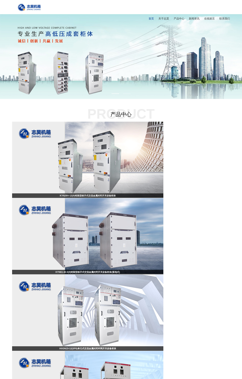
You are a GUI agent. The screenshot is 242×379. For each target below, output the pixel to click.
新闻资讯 (194, 18)
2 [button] (126, 93)
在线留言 (209, 18)
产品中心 (179, 18)
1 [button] (115, 93)
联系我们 (224, 18)
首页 (151, 18)
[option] (121, 49)
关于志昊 (163, 18)
